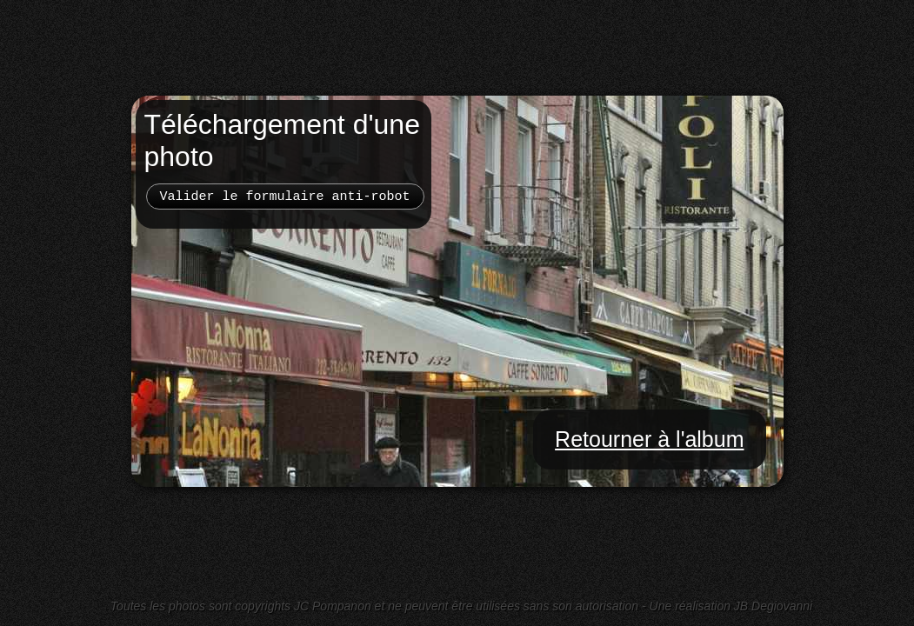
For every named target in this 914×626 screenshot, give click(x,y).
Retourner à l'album (649, 439)
